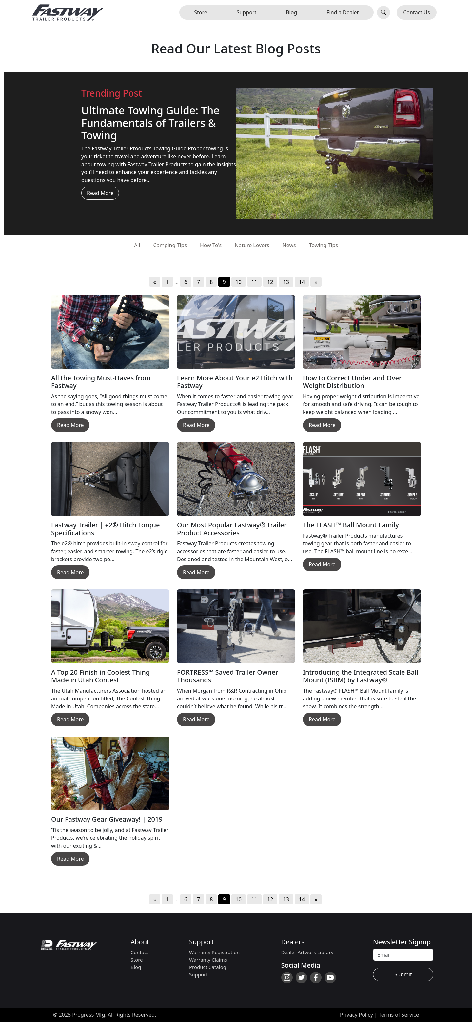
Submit (403, 974)
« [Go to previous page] (154, 281)
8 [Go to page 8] (211, 281)
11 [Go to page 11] (254, 281)
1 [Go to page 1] (167, 281)
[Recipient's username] (403, 955)
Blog (291, 12)
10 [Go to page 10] (239, 281)
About (140, 941)
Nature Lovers (252, 245)
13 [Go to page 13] (286, 281)
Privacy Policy (356, 1014)
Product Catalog (207, 967)
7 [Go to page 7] (198, 281)
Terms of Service (399, 1014)
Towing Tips (323, 245)
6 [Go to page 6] (185, 281)
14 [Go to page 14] (302, 281)
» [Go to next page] (316, 281)
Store (200, 12)
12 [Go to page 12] (270, 281)
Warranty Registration (214, 952)
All (137, 245)
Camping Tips (170, 245)
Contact (139, 952)
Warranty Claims (208, 959)
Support (246, 12)
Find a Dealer (342, 12)
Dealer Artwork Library (307, 952)
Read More (100, 193)
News (289, 245)
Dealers (293, 941)
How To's (211, 245)
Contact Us (416, 12)
